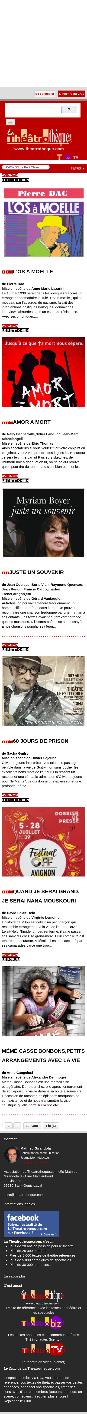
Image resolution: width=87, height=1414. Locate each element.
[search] (32, 110)
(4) (51, 1126)
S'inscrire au (71, 93)
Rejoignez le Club (17, 1401)
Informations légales (19, 1204)
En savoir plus (15, 1276)
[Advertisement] (43, 43)
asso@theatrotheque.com (24, 1195)
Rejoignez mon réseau (35, 1162)
